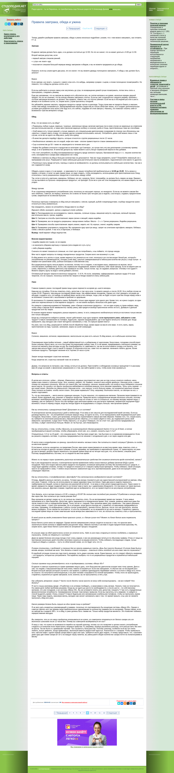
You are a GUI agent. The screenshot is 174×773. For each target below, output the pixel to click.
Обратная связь (152, 9)
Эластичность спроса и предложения (13, 42)
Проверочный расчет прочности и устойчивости (159, 46)
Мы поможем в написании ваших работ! (87, 747)
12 (104, 713)
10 (95, 713)
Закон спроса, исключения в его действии (12, 36)
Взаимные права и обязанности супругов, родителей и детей (160, 83)
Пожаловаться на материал (163, 9)
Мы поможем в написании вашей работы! (74, 702)
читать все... (117, 9)
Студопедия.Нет (44, 769)
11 (100, 713)
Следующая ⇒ (101, 28)
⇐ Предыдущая (73, 28)
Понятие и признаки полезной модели (159, 24)
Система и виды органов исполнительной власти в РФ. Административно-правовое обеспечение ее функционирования (158, 106)
